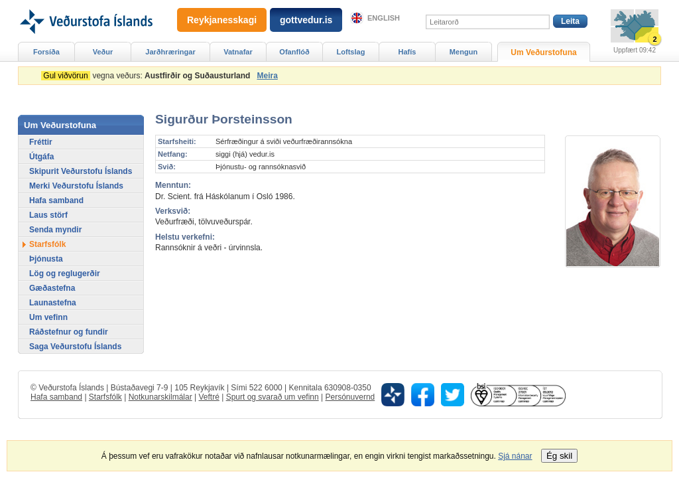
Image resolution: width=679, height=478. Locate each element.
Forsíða (46, 52)
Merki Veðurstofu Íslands (76, 186)
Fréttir (40, 142)
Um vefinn (48, 317)
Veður (103, 52)
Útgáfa (41, 156)
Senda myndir (55, 229)
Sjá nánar (515, 456)
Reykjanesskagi (222, 20)
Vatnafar (238, 52)
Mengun (463, 52)
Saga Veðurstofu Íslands (75, 346)
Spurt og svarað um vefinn (272, 397)
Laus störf (48, 215)
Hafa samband (56, 200)
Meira (267, 75)
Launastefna (52, 302)
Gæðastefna (52, 288)
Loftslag (351, 52)
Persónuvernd (350, 397)
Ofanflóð (294, 52)
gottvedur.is (306, 20)
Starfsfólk (47, 244)
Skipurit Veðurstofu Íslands (80, 171)
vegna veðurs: (148, 75)
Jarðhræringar (170, 52)
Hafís (407, 52)
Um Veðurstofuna (543, 52)
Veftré (208, 397)
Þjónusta (46, 259)
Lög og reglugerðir (64, 273)
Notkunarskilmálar (160, 397)
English (383, 18)
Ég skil (559, 456)
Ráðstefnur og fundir (68, 332)
